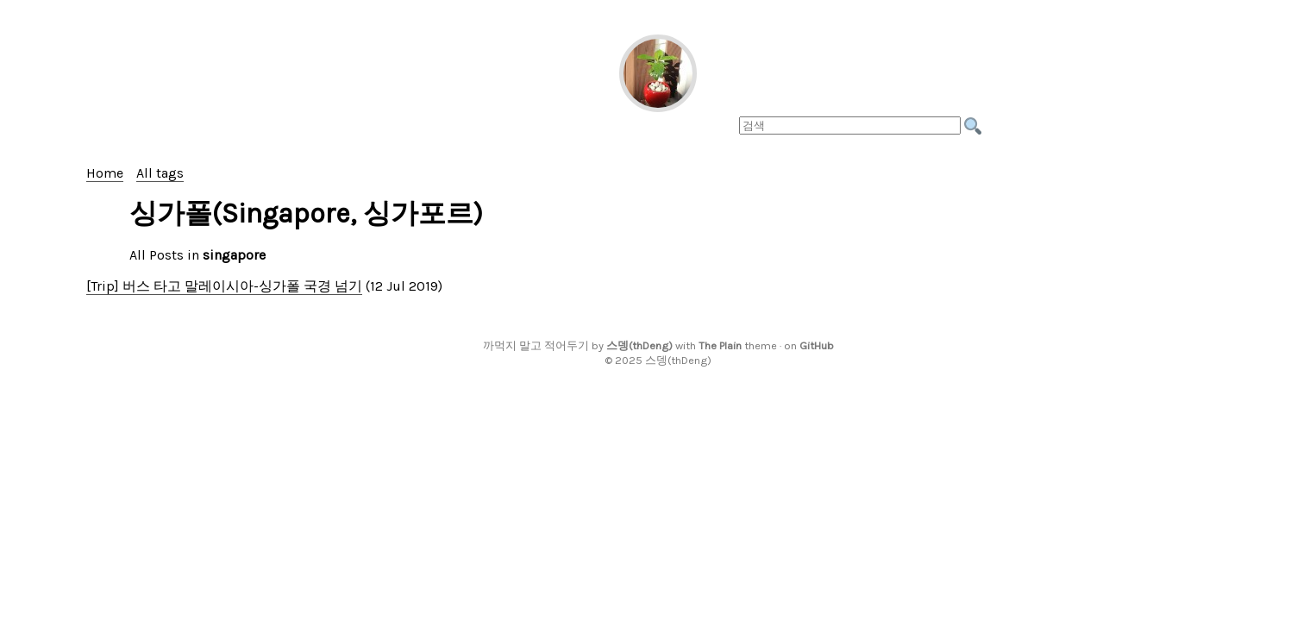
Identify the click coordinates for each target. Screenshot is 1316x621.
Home (104, 173)
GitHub (816, 345)
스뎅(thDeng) (639, 345)
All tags (160, 173)
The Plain (720, 345)
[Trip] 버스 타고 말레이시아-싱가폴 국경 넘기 (224, 286)
